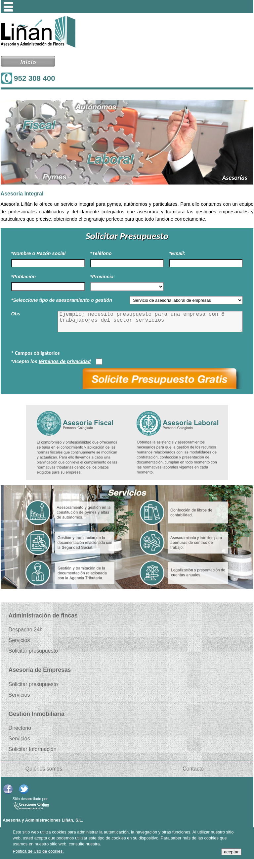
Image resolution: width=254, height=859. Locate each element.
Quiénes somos (43, 769)
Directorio (20, 728)
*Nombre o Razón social (38, 253)
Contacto (193, 769)
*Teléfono (101, 253)
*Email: (177, 253)
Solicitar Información (33, 749)
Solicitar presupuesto (33, 651)
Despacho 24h (26, 629)
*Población (23, 276)
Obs (16, 313)
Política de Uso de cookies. (38, 851)
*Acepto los (51, 361)
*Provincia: (102, 276)
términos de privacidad (65, 361)
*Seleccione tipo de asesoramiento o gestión (61, 300)
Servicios (19, 640)
